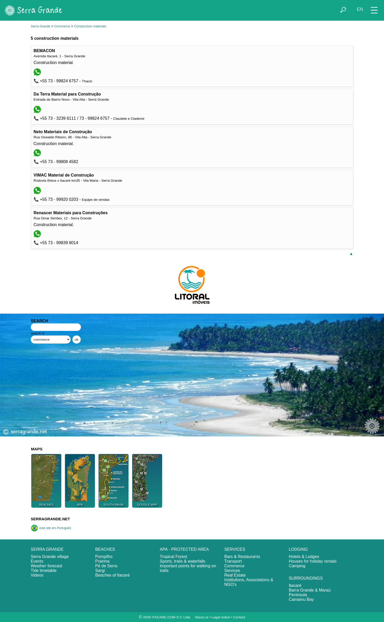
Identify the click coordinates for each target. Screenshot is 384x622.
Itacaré (295, 585)
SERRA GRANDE (47, 549)
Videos (37, 575)
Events (37, 561)
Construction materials (90, 26)
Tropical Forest (173, 556)
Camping (297, 566)
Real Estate (235, 575)
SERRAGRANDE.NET (50, 519)
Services (232, 570)
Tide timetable (44, 570)
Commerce (62, 26)
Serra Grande (40, 26)
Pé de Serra (106, 566)
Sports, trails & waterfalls (182, 561)
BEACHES (105, 549)
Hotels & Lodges (304, 556)
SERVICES (234, 549)
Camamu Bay (301, 599)
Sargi (100, 570)
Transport (233, 561)
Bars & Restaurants (242, 556)
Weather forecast (46, 566)
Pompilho (103, 556)
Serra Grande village (50, 556)
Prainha (102, 561)
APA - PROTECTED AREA (184, 549)
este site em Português (51, 528)
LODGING (298, 549)
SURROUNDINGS (306, 578)
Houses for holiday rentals (313, 561)
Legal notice (221, 617)
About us (201, 617)
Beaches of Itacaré (112, 575)
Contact (239, 617)
